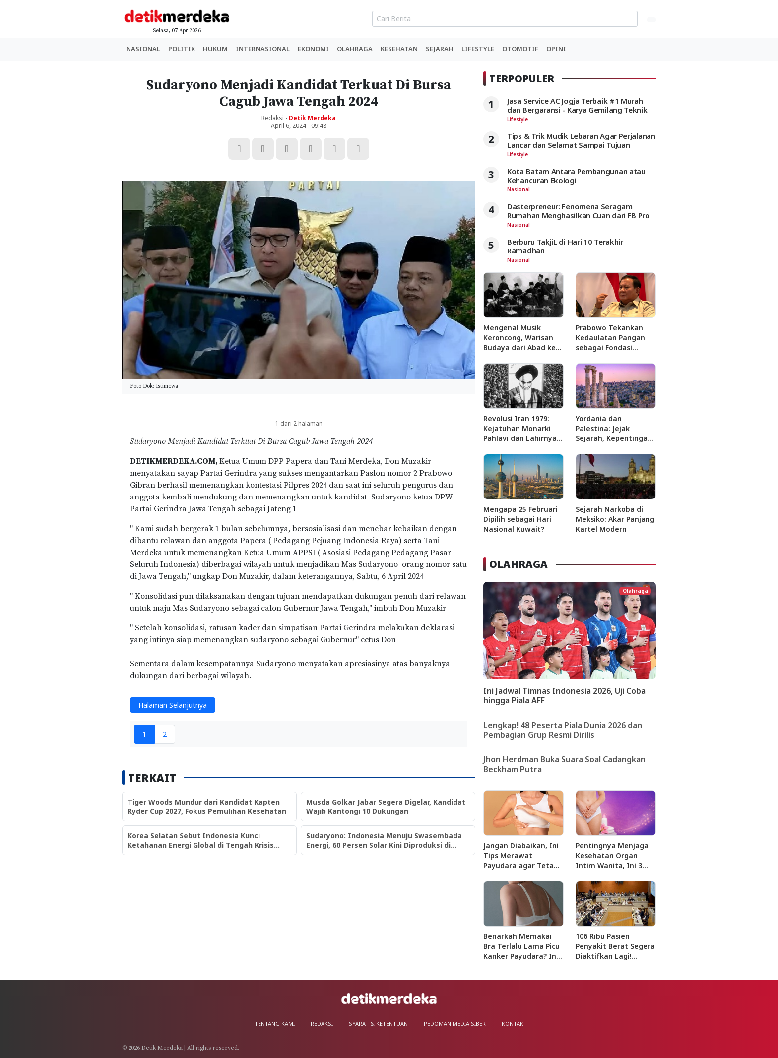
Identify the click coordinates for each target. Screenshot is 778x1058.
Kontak (512, 1023)
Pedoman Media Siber (455, 1023)
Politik (181, 48)
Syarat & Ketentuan (378, 1023)
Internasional (263, 48)
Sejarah (440, 48)
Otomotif (520, 48)
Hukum (215, 48)
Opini (556, 48)
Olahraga (355, 48)
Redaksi (322, 1023)
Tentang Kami (275, 1023)
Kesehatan (399, 48)
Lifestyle (477, 48)
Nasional (143, 48)
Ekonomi (313, 48)
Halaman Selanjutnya (172, 705)
